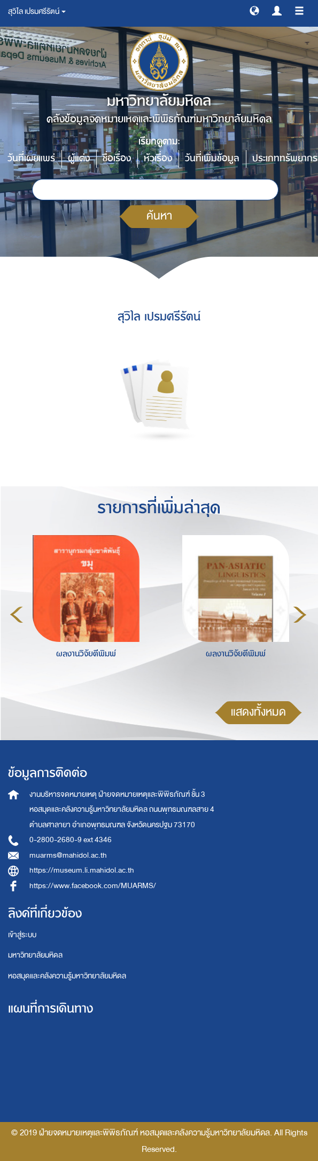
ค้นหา (159, 216)
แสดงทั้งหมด (258, 712)
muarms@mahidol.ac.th (68, 855)
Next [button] (300, 615)
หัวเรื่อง (158, 158)
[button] (254, 10)
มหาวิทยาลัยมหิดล (35, 955)
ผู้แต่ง (79, 158)
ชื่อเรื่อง (117, 158)
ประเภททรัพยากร (284, 158)
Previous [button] (17, 615)
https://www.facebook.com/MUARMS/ (92, 885)
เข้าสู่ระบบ (22, 935)
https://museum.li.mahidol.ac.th (81, 870)
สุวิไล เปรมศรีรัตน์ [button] (37, 11)
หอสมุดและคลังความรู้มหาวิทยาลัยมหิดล (67, 976)
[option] (83, 613)
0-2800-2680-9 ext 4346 (70, 839)
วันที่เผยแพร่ (31, 158)
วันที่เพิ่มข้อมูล (212, 158)
